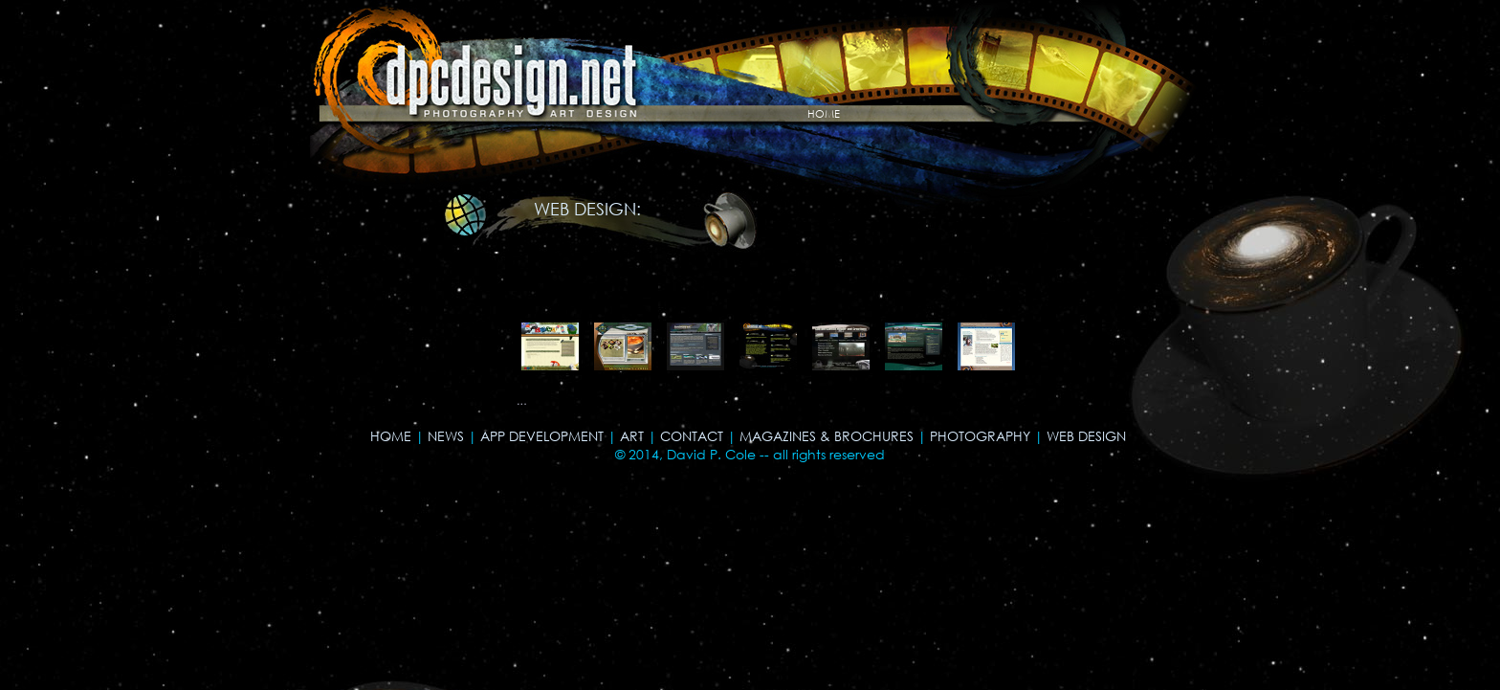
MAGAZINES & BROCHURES (826, 436)
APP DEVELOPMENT (542, 436)
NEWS (446, 436)
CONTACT (691, 436)
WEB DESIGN (1086, 436)
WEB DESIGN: (587, 208)
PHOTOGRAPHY (980, 436)
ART (632, 436)
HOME (390, 436)
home (823, 112)
